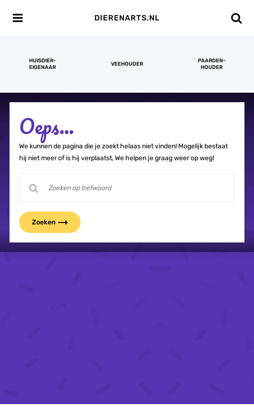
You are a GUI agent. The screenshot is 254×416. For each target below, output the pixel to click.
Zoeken (56, 222)
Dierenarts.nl (127, 17)
